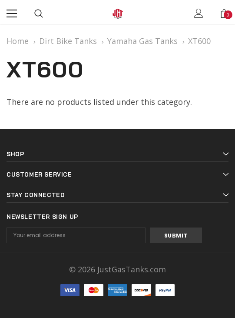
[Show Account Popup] (198, 13)
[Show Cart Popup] (224, 13)
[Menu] (12, 13)
